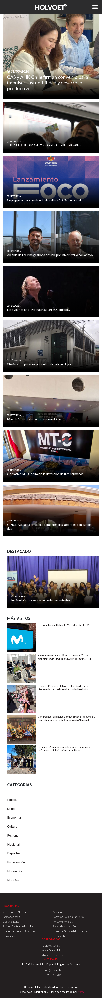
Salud (11, 808)
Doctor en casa (11, 916)
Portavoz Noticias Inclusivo (68, 916)
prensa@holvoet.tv (51, 970)
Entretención (16, 862)
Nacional (13, 844)
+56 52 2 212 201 (51, 975)
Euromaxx (9, 935)
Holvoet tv (14, 871)
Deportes (13, 853)
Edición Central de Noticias (18, 926)
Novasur (58, 912)
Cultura (12, 826)
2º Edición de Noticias (15, 912)
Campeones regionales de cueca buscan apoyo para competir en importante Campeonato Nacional (66, 718)
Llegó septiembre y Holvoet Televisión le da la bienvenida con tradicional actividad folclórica (63, 688)
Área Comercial (51, 950)
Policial (12, 799)
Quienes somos (51, 945)
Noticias (13, 880)
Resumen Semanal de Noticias (70, 931)
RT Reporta (59, 935)
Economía (14, 817)
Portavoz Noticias (63, 921)
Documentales (11, 921)
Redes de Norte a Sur (65, 926)
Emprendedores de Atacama (19, 931)
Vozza (81, 991)
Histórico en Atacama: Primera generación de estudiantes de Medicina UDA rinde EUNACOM (64, 657)
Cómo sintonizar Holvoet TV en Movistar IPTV (63, 625)
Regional (13, 835)
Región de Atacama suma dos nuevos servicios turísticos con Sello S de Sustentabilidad (64, 748)
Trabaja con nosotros (51, 955)
